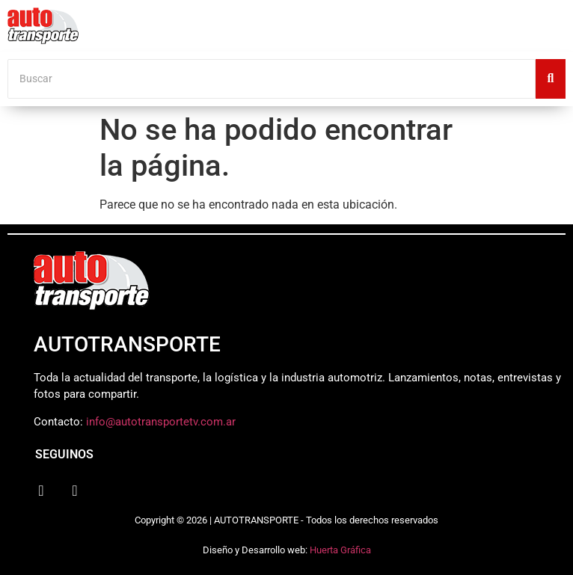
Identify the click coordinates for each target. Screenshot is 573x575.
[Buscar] (271, 79)
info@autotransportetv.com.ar (161, 421)
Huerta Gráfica (340, 550)
